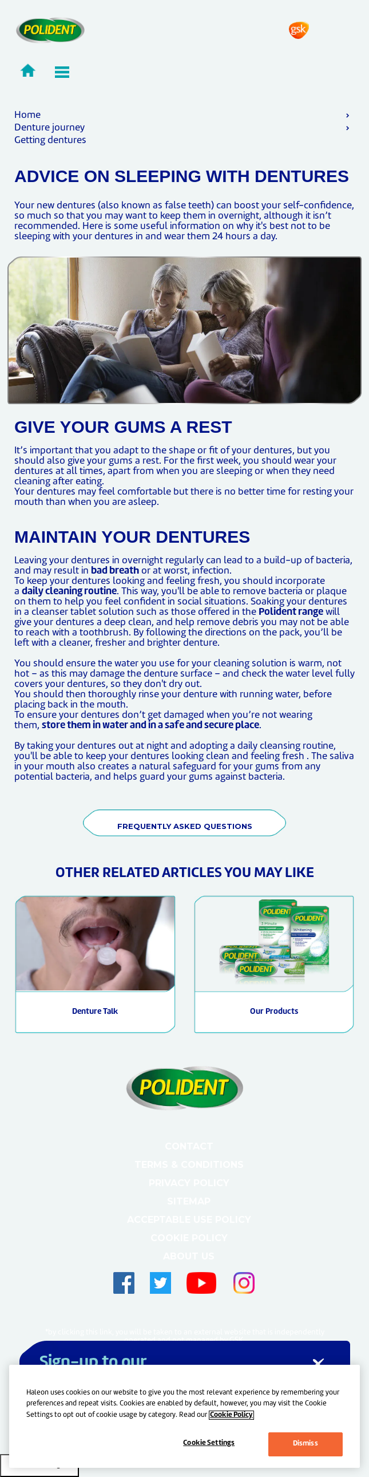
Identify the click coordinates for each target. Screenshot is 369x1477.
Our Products (274, 1012)
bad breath (115, 571)
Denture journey (49, 128)
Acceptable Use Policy (189, 1219)
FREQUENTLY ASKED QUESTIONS (184, 826)
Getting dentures (50, 140)
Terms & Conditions (189, 1164)
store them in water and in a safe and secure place (150, 725)
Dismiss (305, 1443)
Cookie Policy (189, 1238)
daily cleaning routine (69, 592)
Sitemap (189, 1201)
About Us (189, 1256)
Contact (189, 1146)
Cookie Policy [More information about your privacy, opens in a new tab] (231, 1415)
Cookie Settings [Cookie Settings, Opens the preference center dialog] (209, 1443)
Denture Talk (95, 1012)
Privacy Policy (189, 1183)
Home (27, 115)
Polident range (291, 612)
